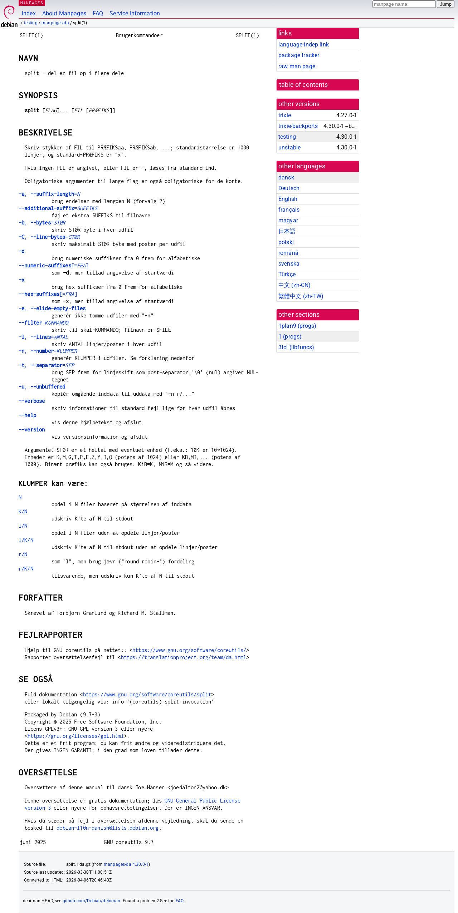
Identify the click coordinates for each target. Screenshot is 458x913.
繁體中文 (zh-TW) (300, 296)
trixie (284, 115)
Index (29, 13)
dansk (286, 177)
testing (31, 22)
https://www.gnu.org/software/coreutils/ (189, 650)
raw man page (296, 66)
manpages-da (55, 22)
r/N (23, 554)
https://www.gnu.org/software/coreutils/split (147, 694)
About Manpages (64, 13)
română (288, 253)
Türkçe (287, 274)
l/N (23, 526)
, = (49, 194)
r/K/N (26, 569)
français (288, 209)
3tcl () (296, 347)
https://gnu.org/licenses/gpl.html (76, 736)
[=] (54, 265)
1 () (290, 336)
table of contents (303, 84)
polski (286, 242)
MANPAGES (31, 2)
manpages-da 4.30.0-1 (126, 864)
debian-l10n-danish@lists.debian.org (108, 828)
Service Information (134, 13)
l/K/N (26, 540)
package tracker (298, 55)
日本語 (287, 231)
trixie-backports (298, 126)
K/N (23, 511)
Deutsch (288, 188)
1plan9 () (297, 325)
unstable (289, 147)
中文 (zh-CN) (294, 285)
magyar (288, 220)
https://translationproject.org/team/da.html (183, 657)
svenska (288, 263)
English (287, 199)
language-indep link (303, 44)
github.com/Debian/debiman (92, 900)
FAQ (98, 13)
